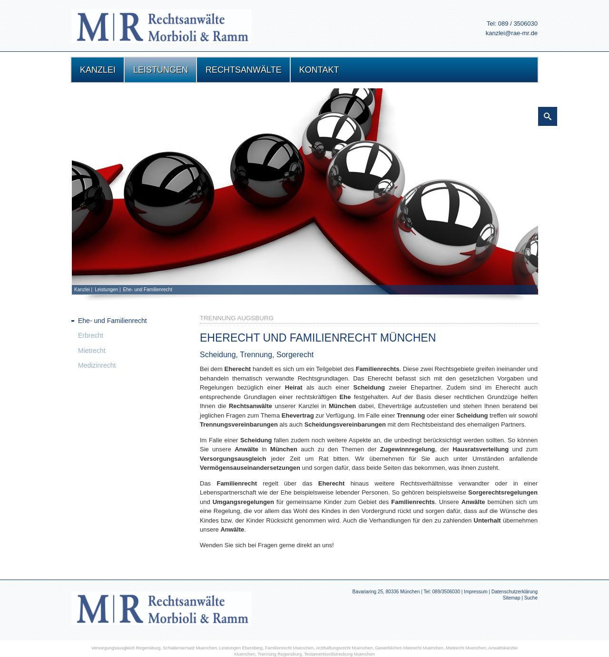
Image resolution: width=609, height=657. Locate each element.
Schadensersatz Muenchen (189, 648)
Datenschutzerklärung (514, 591)
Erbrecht (90, 335)
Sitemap (512, 597)
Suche (531, 597)
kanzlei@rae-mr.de (512, 33)
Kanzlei (82, 289)
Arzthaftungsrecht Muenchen (344, 648)
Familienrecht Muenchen (289, 648)
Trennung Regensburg (279, 654)
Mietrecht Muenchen (466, 648)
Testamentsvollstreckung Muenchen (339, 654)
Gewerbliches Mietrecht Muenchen (409, 648)
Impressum (475, 591)
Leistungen (106, 289)
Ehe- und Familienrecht (147, 289)
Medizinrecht (97, 365)
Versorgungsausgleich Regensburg (125, 648)
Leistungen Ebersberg (241, 648)
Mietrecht (92, 350)
